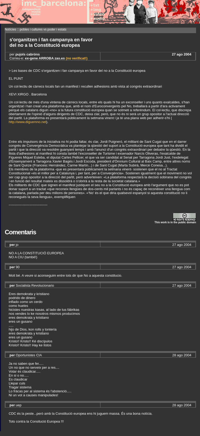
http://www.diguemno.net (27, 122)
